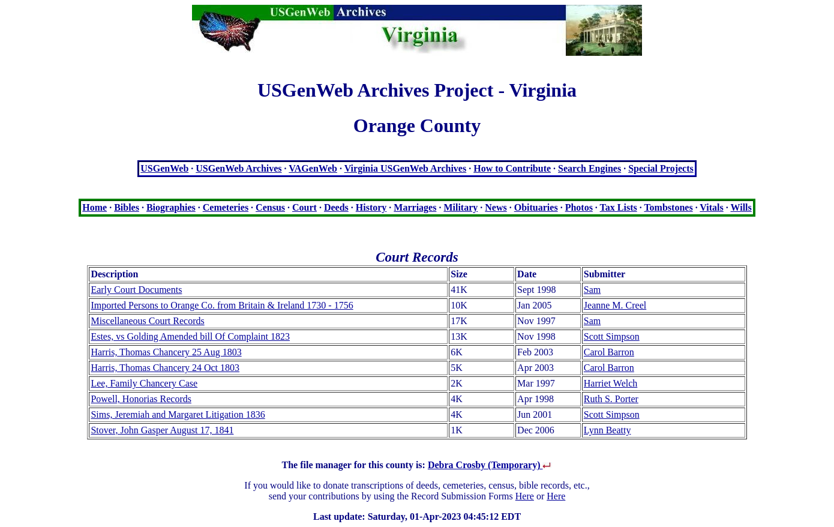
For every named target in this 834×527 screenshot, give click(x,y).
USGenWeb (164, 168)
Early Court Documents (136, 290)
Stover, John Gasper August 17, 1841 (162, 430)
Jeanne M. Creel (615, 305)
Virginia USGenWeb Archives (405, 168)
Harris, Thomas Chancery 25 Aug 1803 (166, 352)
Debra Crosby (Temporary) (490, 465)
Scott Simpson (612, 336)
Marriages (415, 207)
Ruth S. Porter (611, 399)
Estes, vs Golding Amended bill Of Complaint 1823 (190, 336)
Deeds (336, 207)
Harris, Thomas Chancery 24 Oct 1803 (165, 368)
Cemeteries (225, 207)
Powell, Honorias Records (141, 399)
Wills (740, 207)
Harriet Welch (610, 383)
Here (524, 496)
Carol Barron (609, 352)
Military (460, 207)
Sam (592, 290)
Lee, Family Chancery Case (144, 383)
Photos (579, 207)
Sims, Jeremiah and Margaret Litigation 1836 (178, 414)
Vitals (711, 207)
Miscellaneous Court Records (147, 321)
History (371, 207)
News (495, 207)
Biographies (171, 207)
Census (270, 207)
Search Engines (589, 168)
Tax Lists (618, 207)
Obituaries (536, 207)
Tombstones (668, 207)
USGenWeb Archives (238, 168)
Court (304, 207)
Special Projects (661, 168)
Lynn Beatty (607, 430)
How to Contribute (512, 168)
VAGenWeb (313, 168)
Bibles (126, 207)
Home (94, 207)
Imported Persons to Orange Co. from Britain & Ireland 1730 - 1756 (222, 305)
